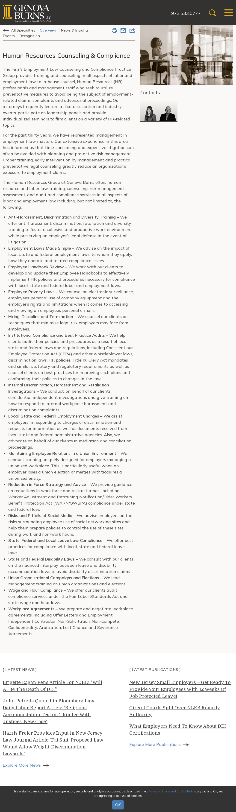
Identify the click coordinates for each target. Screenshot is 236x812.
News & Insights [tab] (75, 30)
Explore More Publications (155, 744)
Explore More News (22, 765)
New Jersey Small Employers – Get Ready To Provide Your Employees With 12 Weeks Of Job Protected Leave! (180, 689)
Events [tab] (9, 35)
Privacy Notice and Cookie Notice (172, 791)
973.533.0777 (186, 13)
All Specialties (23, 30)
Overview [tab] (48, 30)
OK (118, 804)
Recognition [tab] (29, 35)
